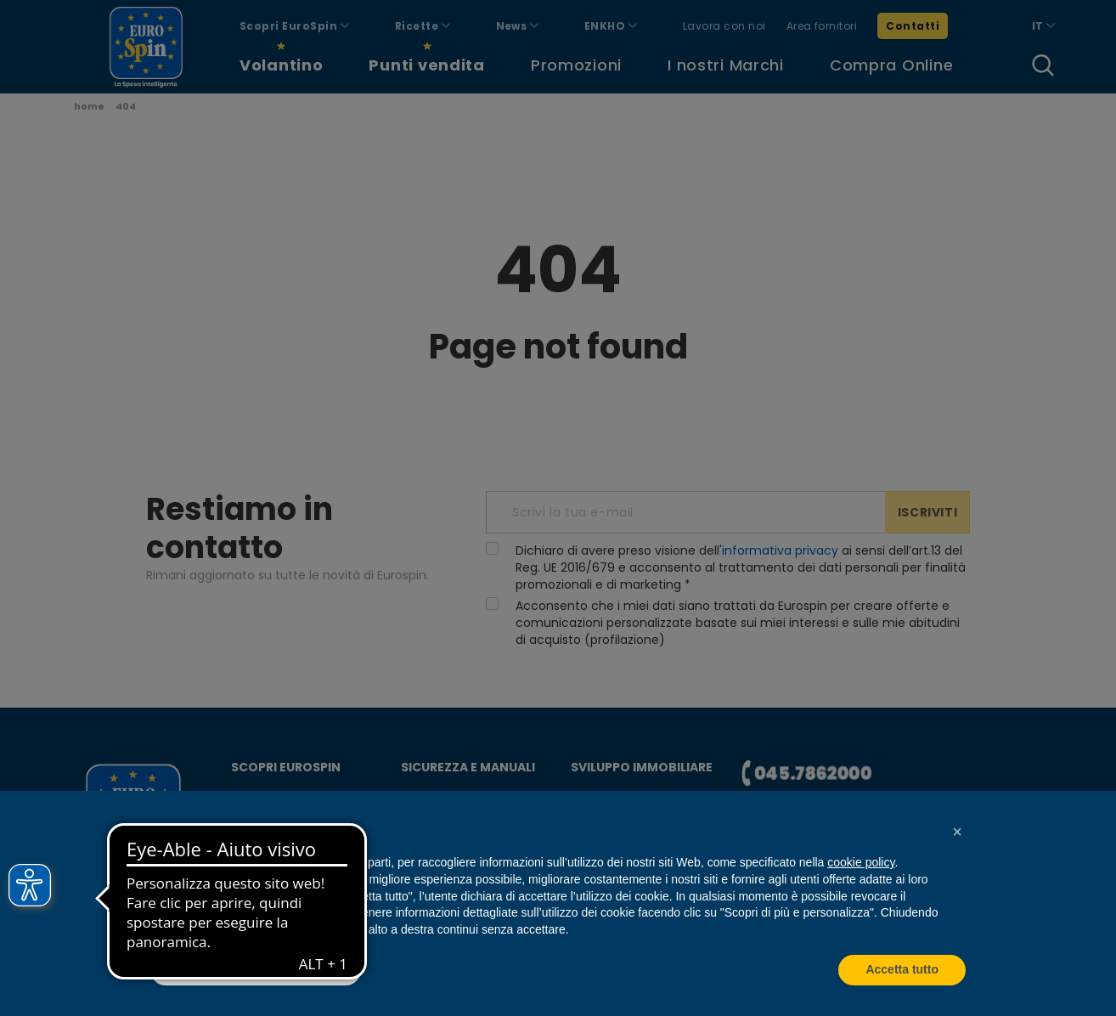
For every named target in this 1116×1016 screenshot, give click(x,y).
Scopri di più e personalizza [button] (256, 969)
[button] (957, 831)
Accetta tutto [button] (901, 969)
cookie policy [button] (860, 862)
